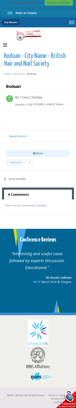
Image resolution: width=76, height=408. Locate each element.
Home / (8, 73)
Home (51, 395)
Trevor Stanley (31, 97)
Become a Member (58, 2)
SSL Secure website (66, 399)
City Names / (20, 73)
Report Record (18, 136)
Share (38, 153)
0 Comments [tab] (18, 194)
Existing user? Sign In (25, 3)
